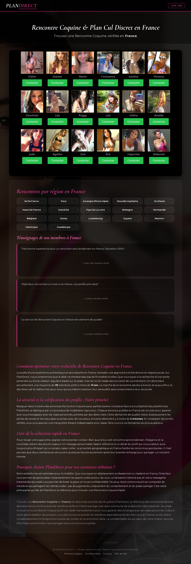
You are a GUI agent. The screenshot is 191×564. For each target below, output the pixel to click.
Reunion (159, 218)
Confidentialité (92, 553)
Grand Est (63, 209)
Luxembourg (95, 218)
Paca (63, 201)
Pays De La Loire (95, 209)
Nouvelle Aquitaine (127, 201)
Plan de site (121, 553)
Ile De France (31, 201)
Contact (107, 553)
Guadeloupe (63, 227)
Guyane (127, 218)
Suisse (63, 218)
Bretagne (127, 209)
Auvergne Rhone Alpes (95, 201)
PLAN (21, 5)
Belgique (32, 218)
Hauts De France (32, 209)
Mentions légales (73, 553)
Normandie (159, 209)
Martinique (32, 227)
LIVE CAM (176, 5)
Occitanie (159, 201)
